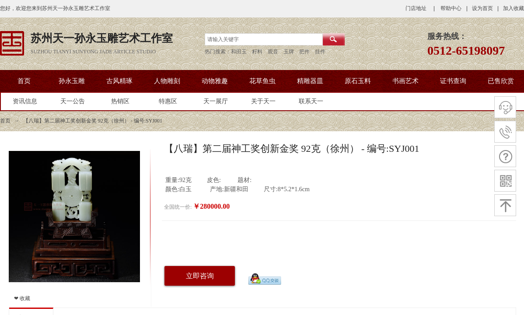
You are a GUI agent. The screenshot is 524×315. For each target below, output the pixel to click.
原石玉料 (358, 80)
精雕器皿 (310, 80)
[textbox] (264, 39)
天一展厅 (215, 101)
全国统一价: (178, 207)
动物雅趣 (215, 80)
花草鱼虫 (262, 80)
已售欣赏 (501, 80)
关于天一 (263, 101)
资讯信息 (25, 101)
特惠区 (168, 101)
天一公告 (72, 101)
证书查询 (453, 80)
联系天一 (311, 101)
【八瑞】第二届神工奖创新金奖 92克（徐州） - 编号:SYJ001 (92, 121)
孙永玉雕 (72, 80)
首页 (24, 80)
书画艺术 (405, 80)
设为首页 (482, 8)
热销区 (120, 101)
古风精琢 (119, 80)
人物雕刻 (167, 80)
